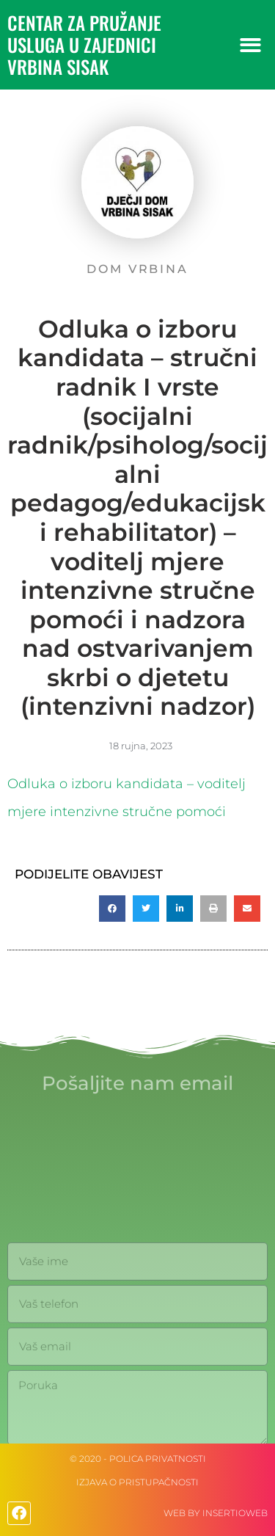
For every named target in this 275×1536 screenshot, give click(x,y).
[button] (251, 45)
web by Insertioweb (216, 1512)
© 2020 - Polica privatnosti (138, 1458)
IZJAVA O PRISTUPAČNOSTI (137, 1482)
